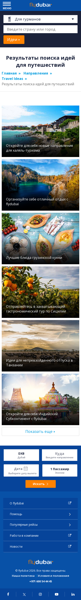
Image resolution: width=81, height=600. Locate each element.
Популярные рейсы (24, 524)
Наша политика (23, 575)
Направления (36, 73)
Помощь (16, 514)
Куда (59, 453)
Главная (9, 73)
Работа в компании (24, 535)
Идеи (12, 39)
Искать (40, 484)
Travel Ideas (12, 78)
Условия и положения (53, 575)
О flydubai (17, 503)
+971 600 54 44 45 (40, 581)
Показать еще (38, 431)
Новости (16, 546)
